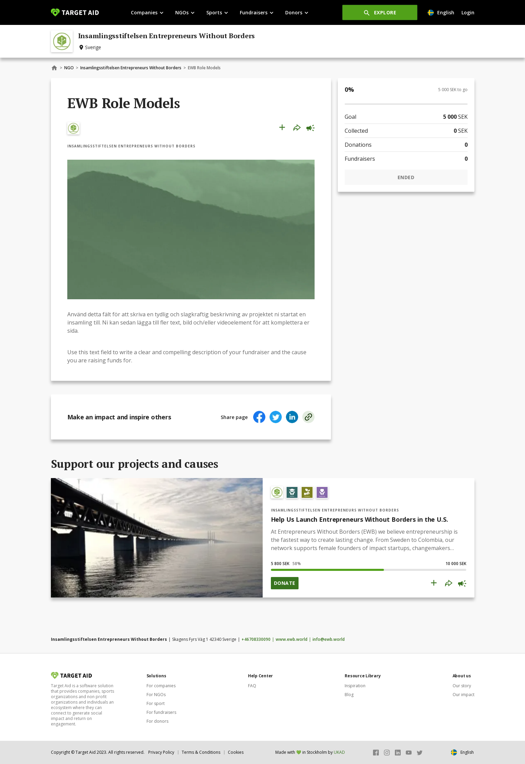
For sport (156, 703)
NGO (69, 68)
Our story (462, 686)
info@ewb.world (329, 639)
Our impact (463, 694)
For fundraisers (161, 712)
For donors (157, 721)
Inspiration (355, 686)
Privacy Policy (161, 752)
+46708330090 (256, 639)
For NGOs (156, 694)
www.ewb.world (291, 639)
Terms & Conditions (201, 752)
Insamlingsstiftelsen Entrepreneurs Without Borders (130, 68)
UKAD (339, 752)
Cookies (236, 752)
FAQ (252, 686)
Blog (349, 694)
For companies (161, 686)
